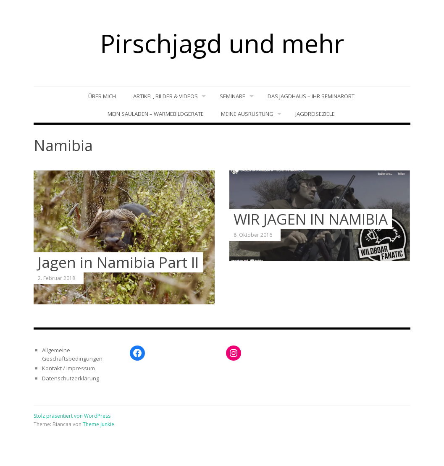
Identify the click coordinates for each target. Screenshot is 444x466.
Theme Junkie (98, 424)
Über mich (102, 96)
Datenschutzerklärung (70, 378)
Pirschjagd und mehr (222, 43)
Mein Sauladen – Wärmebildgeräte (156, 114)
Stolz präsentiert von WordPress (72, 415)
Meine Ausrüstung (247, 114)
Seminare (232, 96)
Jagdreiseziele (315, 114)
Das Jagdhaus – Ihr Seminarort (311, 96)
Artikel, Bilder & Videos (165, 96)
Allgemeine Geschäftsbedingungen (72, 354)
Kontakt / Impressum (68, 368)
